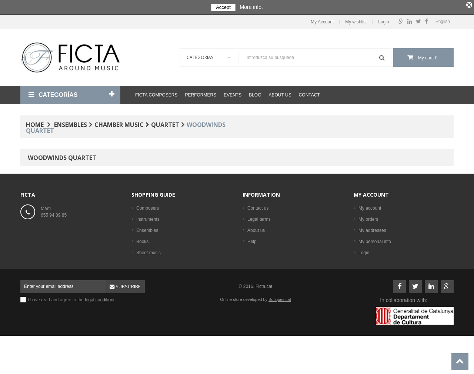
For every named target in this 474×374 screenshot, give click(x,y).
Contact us (257, 206)
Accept (223, 7)
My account (371, 193)
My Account (322, 20)
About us (280, 93)
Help (252, 240)
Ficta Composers (156, 93)
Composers (147, 206)
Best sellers (147, 284)
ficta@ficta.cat (55, 229)
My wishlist (356, 20)
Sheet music (148, 251)
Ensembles (147, 229)
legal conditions (100, 328)
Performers (200, 93)
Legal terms (259, 217)
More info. (251, 7)
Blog (255, 93)
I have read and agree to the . (72, 328)
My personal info (374, 240)
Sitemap (255, 251)
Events (232, 93)
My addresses (372, 229)
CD (139, 262)
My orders (368, 217)
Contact (309, 93)
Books (142, 240)
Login (383, 20)
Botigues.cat (279, 328)
